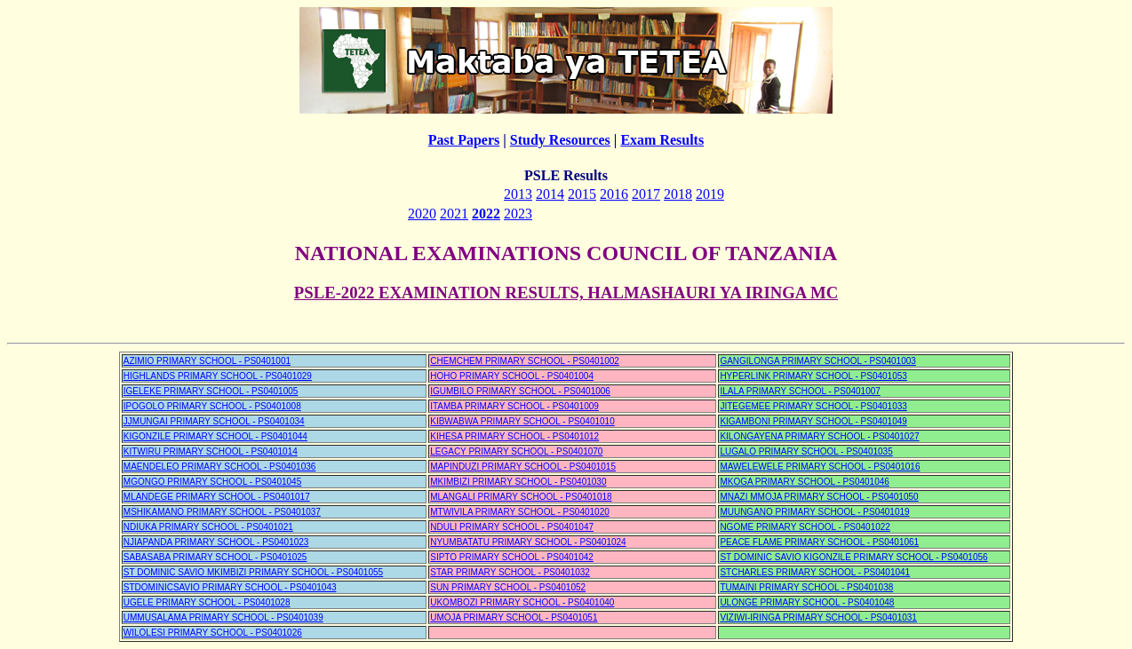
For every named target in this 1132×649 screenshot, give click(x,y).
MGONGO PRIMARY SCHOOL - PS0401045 (212, 482)
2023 (518, 213)
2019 (710, 194)
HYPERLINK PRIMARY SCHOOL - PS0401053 (813, 376)
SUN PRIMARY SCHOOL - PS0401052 (508, 587)
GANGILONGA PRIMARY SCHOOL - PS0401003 (817, 361)
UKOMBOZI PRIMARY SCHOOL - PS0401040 (522, 602)
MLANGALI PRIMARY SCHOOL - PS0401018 (520, 497)
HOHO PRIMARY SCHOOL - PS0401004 (512, 376)
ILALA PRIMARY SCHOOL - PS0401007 (800, 391)
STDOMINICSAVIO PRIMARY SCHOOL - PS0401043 (230, 587)
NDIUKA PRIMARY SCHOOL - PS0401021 (208, 527)
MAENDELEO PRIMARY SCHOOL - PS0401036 (220, 466)
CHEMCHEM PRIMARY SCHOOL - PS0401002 (524, 361)
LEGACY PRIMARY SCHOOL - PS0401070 (516, 451)
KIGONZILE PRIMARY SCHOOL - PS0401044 (215, 436)
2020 (422, 213)
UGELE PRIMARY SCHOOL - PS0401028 (207, 602)
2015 (582, 194)
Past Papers (463, 139)
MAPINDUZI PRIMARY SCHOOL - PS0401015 (523, 466)
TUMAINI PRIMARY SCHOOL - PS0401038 (806, 587)
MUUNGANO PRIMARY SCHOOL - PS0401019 (814, 512)
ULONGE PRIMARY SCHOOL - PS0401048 (807, 602)
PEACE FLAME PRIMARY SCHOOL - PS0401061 (819, 542)
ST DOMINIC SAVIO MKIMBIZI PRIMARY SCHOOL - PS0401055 (253, 572)
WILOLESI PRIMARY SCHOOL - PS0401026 (213, 632)
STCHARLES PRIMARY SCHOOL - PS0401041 (815, 572)
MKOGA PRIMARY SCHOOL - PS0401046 (804, 482)
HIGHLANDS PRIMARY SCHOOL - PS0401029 (218, 376)
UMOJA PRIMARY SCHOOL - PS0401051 (513, 617)
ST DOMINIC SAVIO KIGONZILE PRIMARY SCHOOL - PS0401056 (853, 557)
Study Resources (560, 139)
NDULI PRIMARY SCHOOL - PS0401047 (512, 527)
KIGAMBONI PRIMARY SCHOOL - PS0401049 (813, 421)
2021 (454, 213)
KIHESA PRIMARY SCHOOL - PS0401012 (514, 436)
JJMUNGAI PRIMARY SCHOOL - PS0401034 (214, 421)
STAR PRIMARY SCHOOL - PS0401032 (510, 572)
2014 (550, 194)
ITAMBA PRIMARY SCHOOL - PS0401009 (514, 406)
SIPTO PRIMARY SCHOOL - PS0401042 (512, 557)
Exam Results (662, 139)
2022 (486, 213)
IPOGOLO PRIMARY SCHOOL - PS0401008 (212, 406)
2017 (646, 194)
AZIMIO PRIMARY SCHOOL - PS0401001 (207, 361)
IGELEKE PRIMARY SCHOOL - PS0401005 (211, 391)
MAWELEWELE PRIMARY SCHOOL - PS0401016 (820, 466)
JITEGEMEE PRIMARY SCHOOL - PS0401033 (813, 406)
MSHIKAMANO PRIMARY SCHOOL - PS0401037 (222, 512)
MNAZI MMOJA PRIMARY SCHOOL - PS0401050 (819, 497)
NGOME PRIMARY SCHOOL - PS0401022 (805, 527)
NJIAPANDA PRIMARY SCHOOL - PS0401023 (216, 542)
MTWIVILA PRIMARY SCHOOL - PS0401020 (520, 512)
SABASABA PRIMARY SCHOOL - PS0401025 (215, 557)
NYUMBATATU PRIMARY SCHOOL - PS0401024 (528, 542)
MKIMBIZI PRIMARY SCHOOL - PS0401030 (518, 482)
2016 (614, 194)
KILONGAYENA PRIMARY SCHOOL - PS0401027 (819, 436)
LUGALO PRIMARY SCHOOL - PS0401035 (806, 451)
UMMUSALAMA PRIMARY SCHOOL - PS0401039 (223, 617)
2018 (678, 194)
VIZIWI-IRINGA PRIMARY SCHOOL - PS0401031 (818, 617)
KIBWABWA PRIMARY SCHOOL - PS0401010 (522, 421)
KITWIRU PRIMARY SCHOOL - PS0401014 (211, 451)
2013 (518, 194)
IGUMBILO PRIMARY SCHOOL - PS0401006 (520, 391)
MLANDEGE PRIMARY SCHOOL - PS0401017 (217, 497)
